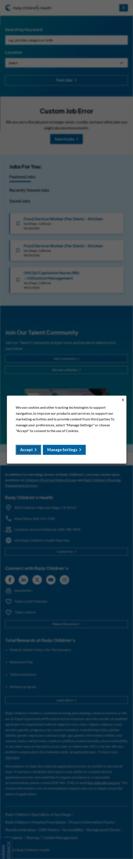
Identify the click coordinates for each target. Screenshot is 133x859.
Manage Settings (62, 449)
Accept (26, 449)
